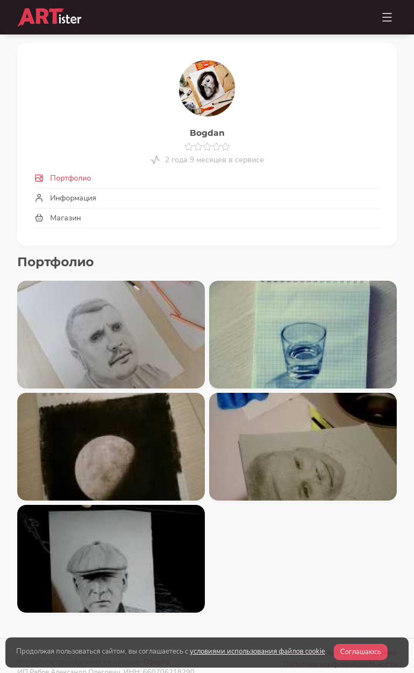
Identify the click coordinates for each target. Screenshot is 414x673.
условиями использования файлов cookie (257, 651)
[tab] (207, 178)
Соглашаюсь (360, 652)
